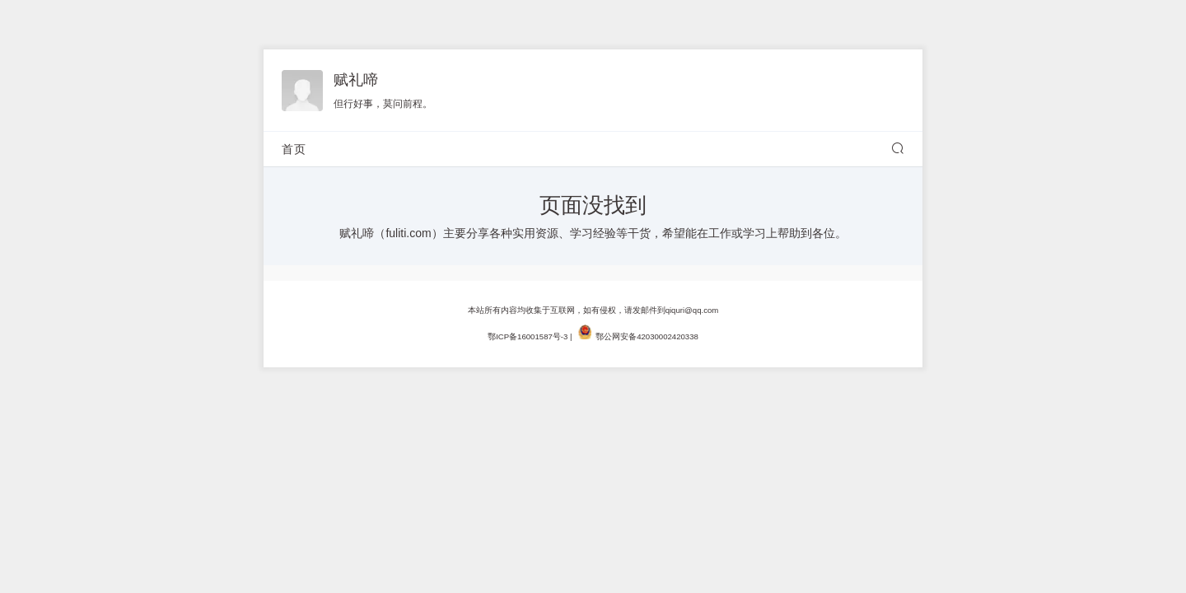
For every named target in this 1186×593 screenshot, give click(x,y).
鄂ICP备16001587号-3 (527, 336)
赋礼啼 (356, 80)
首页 (294, 149)
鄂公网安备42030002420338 (646, 336)
